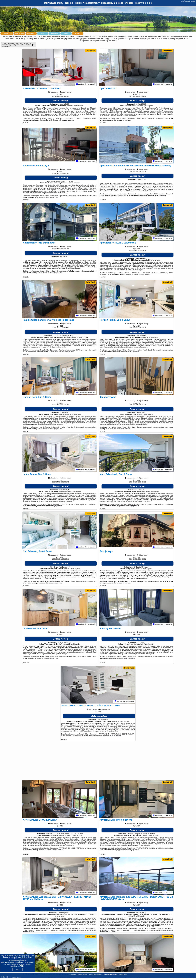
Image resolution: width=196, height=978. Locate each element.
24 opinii (143, 569)
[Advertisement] (98, 761)
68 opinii (72, 414)
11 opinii (72, 491)
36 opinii (136, 916)
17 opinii (73, 835)
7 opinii (71, 183)
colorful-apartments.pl (188, 1)
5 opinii (146, 644)
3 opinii (149, 337)
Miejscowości (31, 33)
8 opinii (144, 106)
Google (5, 957)
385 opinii (151, 260)
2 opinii (72, 569)
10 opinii (120, 721)
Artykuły (77, 33)
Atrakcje (66, 33)
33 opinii (150, 491)
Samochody (54, 33)
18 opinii (75, 106)
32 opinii (79, 337)
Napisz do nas (122, 974)
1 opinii (144, 414)
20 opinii (71, 644)
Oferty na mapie (19, 33)
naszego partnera (68, 120)
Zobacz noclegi (60, 100)
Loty (42, 33)
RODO (22, 966)
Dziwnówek (90, 51)
